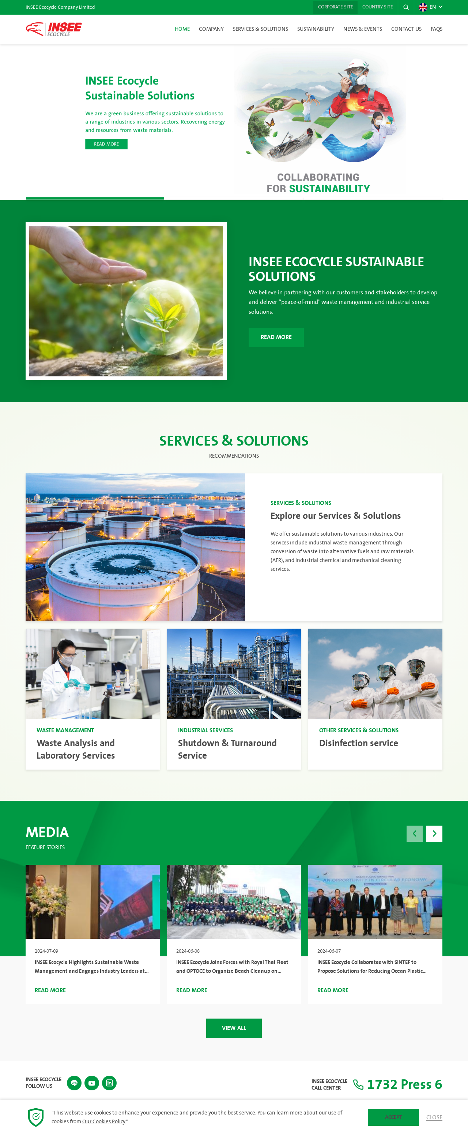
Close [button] (434, 1117)
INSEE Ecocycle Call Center (324, 1084)
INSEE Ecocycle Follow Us (43, 1082)
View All (234, 1027)
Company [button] (211, 29)
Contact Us (406, 29)
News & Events (362, 29)
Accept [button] (393, 1117)
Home (182, 29)
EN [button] (427, 7)
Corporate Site (332, 7)
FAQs (436, 29)
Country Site (376, 7)
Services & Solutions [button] (260, 29)
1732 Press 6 (395, 1084)
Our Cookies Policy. (104, 1122)
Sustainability (315, 29)
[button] (405, 7)
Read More (278, 337)
